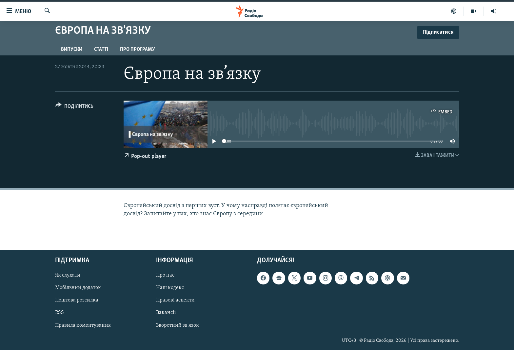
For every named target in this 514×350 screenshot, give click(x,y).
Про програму (137, 49)
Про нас (165, 275)
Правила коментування (83, 325)
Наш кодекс (170, 288)
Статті (101, 49)
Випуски (71, 49)
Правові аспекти (175, 300)
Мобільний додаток (78, 288)
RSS (59, 313)
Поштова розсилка (76, 300)
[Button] (74, 107)
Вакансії (166, 313)
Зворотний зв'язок (177, 325)
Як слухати (67, 275)
